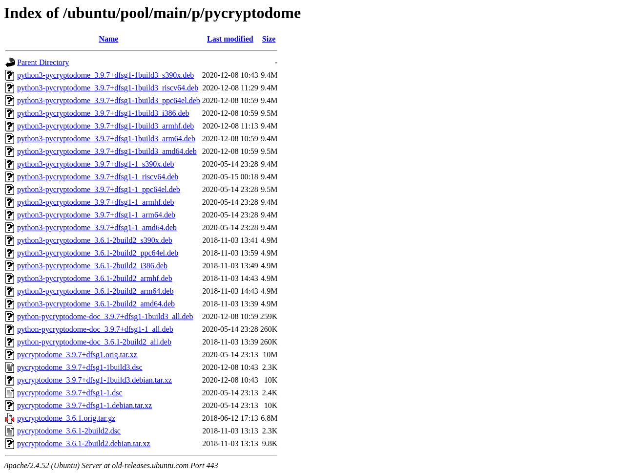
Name (108, 39)
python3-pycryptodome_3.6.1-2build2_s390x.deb (94, 240)
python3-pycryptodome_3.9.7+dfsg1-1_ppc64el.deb (98, 189)
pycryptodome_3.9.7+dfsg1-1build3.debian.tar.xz (94, 380)
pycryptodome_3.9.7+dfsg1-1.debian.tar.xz (84, 405)
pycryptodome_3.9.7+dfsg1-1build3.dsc (80, 367)
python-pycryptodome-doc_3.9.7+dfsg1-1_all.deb (95, 329)
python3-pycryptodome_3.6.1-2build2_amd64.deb (96, 304)
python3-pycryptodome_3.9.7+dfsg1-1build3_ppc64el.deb (108, 100)
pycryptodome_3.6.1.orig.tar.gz (66, 418)
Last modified (230, 39)
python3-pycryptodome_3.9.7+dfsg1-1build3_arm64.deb (106, 138)
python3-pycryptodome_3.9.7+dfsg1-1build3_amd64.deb (107, 151)
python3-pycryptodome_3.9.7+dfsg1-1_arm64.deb (96, 215)
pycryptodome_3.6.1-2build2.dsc (69, 431)
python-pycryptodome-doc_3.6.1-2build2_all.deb (94, 342)
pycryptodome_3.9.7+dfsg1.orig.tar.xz (77, 354)
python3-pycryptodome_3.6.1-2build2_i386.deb (92, 265)
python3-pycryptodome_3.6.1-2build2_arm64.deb (95, 291)
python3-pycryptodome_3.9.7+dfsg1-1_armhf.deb (95, 202)
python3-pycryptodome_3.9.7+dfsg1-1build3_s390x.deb (105, 75)
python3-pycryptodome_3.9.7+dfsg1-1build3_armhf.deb (105, 126)
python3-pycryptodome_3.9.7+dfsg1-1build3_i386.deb (103, 113)
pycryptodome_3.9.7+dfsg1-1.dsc (70, 392)
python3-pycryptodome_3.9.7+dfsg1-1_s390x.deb (95, 164)
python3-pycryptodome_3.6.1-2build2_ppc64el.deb (97, 253)
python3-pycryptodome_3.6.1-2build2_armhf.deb (94, 278)
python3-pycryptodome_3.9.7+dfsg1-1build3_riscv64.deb (107, 88)
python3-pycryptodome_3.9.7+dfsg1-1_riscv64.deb (97, 176)
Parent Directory (43, 62)
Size (269, 39)
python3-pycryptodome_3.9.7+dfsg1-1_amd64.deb (97, 227)
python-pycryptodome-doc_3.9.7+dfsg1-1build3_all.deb (105, 316)
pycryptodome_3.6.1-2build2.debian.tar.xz (83, 443)
